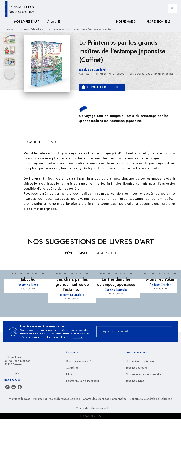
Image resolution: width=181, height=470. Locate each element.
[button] (110, 74)
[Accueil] (19, 8)
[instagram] (7, 387)
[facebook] (20, 387)
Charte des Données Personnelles (105, 399)
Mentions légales (19, 399)
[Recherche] (172, 8)
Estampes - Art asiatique (31, 29)
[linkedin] (13, 387)
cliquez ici (78, 337)
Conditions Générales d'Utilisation (150, 399)
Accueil (11, 29)
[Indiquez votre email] (129, 331)
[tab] (8, 21)
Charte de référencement (92, 408)
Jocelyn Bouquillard (92, 70)
